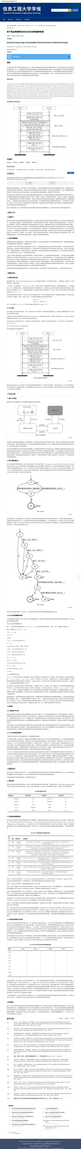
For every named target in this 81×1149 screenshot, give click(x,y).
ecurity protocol (11, 169)
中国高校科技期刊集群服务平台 (9, 1)
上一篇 (28, 183)
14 (53, 259)
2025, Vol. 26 (21, 25)
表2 (40, 826)
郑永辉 (18, 36)
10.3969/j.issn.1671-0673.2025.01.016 (47, 25)
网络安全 (28, 162)
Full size (70, 380)
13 (66, 255)
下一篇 (52, 183)
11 (49, 248)
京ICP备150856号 (37, 1143)
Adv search (75, 10)
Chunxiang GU (19, 46)
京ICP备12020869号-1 (27, 1143)
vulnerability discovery (50, 169)
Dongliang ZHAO (11, 46)
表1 (27, 784)
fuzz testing (31, 169)
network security (39, 169)
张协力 (22, 36)
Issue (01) (27, 25)
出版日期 (66, 1018)
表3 (14, 939)
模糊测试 (21, 162)
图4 (22, 524)
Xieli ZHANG (34, 46)
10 (40, 248)
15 (71, 267)
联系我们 (27, 19)
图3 (17, 468)
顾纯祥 (14, 36)
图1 (20, 329)
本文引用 (72, 1018)
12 (34, 250)
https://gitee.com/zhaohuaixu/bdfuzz (16, 824)
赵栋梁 (8, 36)
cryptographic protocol (21, 169)
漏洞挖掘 (34, 162)
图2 (8, 402)
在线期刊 (19, 19)
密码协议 (15, 162)
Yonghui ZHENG (27, 46)
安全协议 (9, 162)
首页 (4, 19)
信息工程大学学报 (11, 25)
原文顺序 (61, 1018)
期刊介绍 (10, 19)
